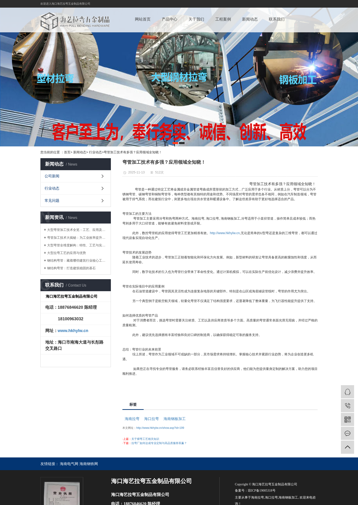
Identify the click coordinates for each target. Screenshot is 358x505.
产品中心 (169, 19)
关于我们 (196, 19)
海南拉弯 (132, 419)
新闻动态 (250, 19)
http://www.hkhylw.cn (225, 233)
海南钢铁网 (88, 464)
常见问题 (52, 201)
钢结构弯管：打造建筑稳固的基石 (71, 268)
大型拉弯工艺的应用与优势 (66, 253)
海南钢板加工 (175, 419)
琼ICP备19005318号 (262, 490)
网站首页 (143, 19)
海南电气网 (69, 464)
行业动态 (52, 188)
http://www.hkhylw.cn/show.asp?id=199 (160, 427)
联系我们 (277, 19)
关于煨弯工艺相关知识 (145, 439)
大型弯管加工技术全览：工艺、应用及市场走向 (77, 230)
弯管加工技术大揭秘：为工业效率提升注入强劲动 (77, 237)
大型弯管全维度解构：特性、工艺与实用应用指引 (77, 245)
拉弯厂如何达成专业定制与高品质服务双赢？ (159, 443)
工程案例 (223, 19)
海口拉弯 (151, 419)
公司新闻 (52, 176)
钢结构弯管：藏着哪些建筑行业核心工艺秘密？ (77, 260)
